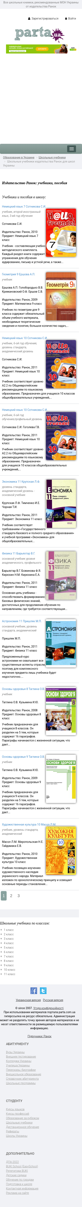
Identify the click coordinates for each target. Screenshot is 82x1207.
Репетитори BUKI (17, 1170)
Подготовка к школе (19, 1184)
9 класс (9, 965)
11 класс (9, 974)
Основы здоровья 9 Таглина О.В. (23, 756)
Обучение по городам (20, 1179)
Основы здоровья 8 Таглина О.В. (23, 689)
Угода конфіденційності (48, 1008)
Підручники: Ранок (39, 1036)
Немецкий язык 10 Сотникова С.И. (25, 338)
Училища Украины (18, 1065)
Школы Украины (16, 1135)
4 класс (9, 943)
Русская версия (53, 1000)
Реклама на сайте (17, 1193)
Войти (70, 18)
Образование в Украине (18, 157)
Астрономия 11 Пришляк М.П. (22, 621)
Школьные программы (21, 1083)
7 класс (9, 956)
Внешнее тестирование (21, 1056)
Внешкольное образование (23, 1074)
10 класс (9, 969)
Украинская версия (28, 1000)
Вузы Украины (15, 1052)
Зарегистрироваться (43, 18)
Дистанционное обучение (22, 1127)
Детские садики (16, 1175)
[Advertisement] (41, 97)
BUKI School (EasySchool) (22, 1166)
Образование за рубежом (22, 1118)
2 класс (9, 934)
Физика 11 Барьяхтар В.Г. (18, 553)
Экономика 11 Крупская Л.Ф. (21, 481)
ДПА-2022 (12, 1162)
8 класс (9, 960)
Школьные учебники (52, 157)
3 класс (9, 938)
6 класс (9, 952)
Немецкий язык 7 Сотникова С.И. (24, 206)
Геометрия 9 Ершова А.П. (18, 274)
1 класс (9, 929)
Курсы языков (15, 1109)
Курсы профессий (17, 1113)
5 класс (9, 947)
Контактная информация (22, 1188)
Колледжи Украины (18, 1061)
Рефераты (12, 1131)
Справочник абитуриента (22, 1078)
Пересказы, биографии (21, 1069)
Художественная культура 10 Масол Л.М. (29, 824)
